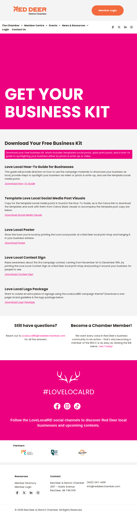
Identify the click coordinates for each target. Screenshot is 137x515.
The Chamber (11, 25)
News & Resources (73, 25)
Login (5, 29)
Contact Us (19, 29)
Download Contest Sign (19, 274)
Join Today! (106, 346)
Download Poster (15, 243)
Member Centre (34, 25)
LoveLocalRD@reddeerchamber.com (43, 335)
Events (53, 25)
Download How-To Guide (20, 183)
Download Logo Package (20, 302)
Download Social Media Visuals (23, 215)
